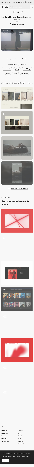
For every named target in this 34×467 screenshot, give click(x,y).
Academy (20, 430)
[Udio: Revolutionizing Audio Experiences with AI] (17, 299)
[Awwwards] (6, 7)
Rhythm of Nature (17, 24)
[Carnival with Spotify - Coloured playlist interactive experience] (17, 376)
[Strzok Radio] (17, 247)
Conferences (5, 441)
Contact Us (21, 444)
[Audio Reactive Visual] (17, 220)
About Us (20, 441)
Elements (4, 436)
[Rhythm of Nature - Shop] (17, 98)
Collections (4, 433)
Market (20, 436)
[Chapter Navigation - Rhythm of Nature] (17, 122)
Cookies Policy (25, 456)
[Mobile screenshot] (17, 173)
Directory (4, 438)
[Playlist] (17, 401)
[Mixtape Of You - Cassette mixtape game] (17, 324)
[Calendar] (17, 273)
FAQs (19, 438)
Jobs (19, 433)
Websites (4, 430)
